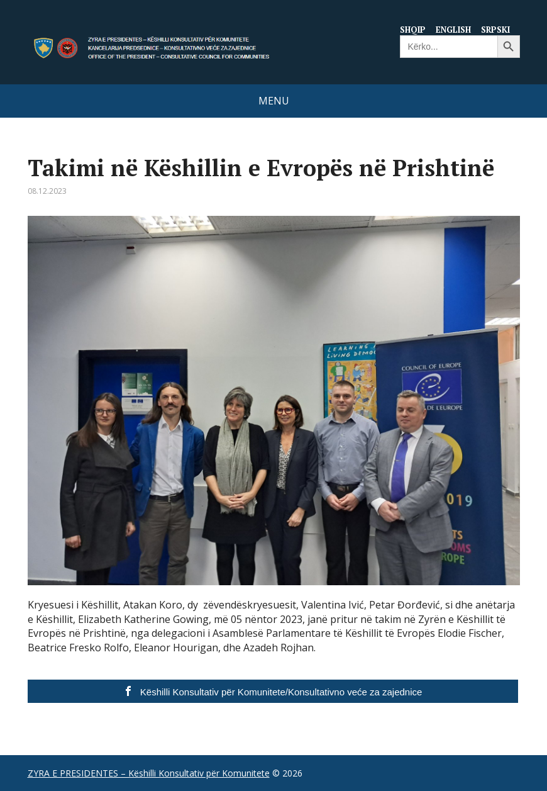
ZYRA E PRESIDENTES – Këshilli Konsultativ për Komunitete (149, 773)
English (453, 29)
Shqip (413, 29)
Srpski (495, 29)
